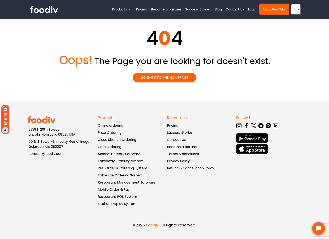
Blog (218, 9)
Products (120, 9)
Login (252, 9)
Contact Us (235, 9)
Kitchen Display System (117, 203)
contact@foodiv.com (46, 153)
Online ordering (110, 125)
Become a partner (166, 9)
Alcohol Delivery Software (119, 154)
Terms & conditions (183, 154)
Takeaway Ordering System (121, 161)
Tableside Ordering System (120, 175)
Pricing (141, 9)
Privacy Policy (178, 161)
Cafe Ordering (109, 146)
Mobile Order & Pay (114, 189)
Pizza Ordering (109, 132)
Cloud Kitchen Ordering (117, 139)
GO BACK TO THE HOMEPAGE (164, 77)
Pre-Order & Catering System (122, 168)
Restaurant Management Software (126, 182)
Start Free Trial (274, 9)
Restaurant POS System (117, 196)
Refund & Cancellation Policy (190, 168)
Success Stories (198, 9)
